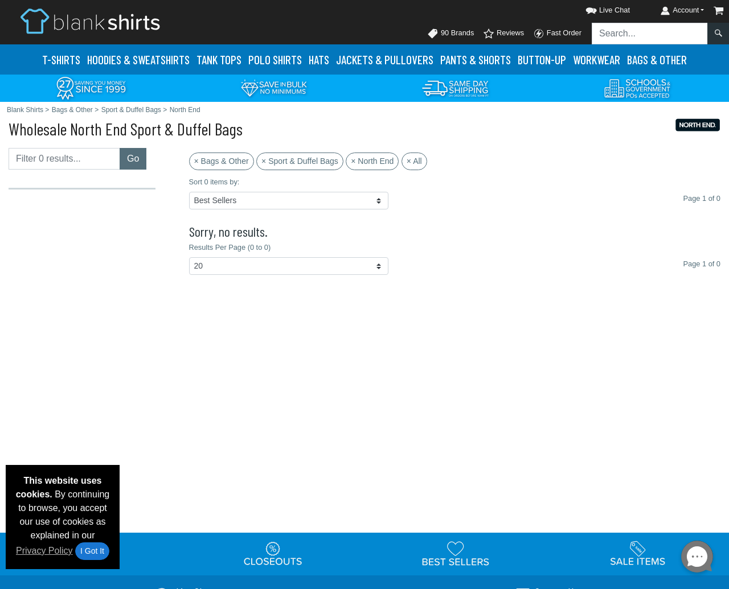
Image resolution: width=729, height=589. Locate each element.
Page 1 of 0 (701, 264)
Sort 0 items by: (214, 182)
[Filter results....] (64, 159)
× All (414, 161)
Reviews (503, 33)
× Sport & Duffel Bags (299, 161)
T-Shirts (61, 59)
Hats (319, 59)
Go (133, 158)
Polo (275, 59)
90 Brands (450, 33)
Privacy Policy (44, 550)
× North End (372, 161)
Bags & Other (657, 59)
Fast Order (557, 33)
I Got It (92, 550)
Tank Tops (218, 59)
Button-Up (542, 59)
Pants (475, 59)
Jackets (384, 59)
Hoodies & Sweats (138, 59)
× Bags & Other (221, 161)
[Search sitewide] (650, 33)
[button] (597, 8)
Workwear (596, 59)
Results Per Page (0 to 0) (230, 247)
